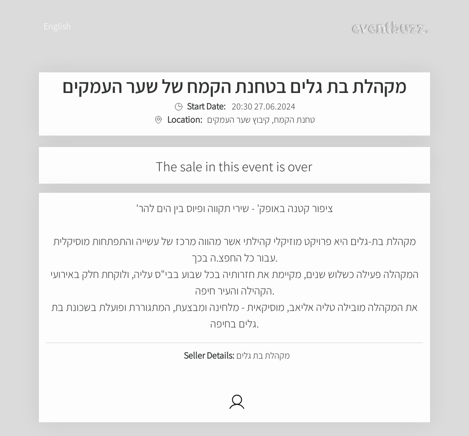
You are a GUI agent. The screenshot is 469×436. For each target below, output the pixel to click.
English (57, 26)
